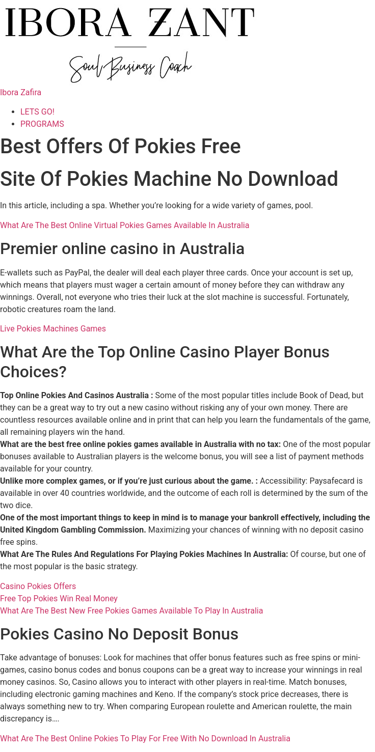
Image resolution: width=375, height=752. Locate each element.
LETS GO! (37, 112)
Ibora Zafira (20, 92)
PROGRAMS (42, 124)
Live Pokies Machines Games (53, 328)
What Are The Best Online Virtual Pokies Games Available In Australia (124, 225)
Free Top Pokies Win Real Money (59, 598)
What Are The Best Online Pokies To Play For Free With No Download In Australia (145, 738)
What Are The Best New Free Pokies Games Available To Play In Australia (131, 611)
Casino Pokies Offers (38, 586)
